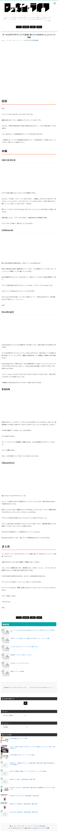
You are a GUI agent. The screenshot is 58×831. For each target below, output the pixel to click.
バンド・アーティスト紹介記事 (31, 40)
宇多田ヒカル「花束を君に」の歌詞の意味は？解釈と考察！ (24, 804)
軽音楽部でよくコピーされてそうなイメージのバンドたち (16, 687)
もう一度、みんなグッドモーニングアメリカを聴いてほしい (25, 646)
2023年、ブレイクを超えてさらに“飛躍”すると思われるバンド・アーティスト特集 (30, 638)
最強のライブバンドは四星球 (17, 671)
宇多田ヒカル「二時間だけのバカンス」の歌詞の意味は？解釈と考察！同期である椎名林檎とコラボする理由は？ (32, 763)
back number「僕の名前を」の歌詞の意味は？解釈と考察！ (24, 812)
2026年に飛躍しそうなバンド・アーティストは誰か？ (22, 755)
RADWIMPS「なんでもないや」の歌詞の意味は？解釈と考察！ (24, 795)
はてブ (39, 27)
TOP (18, 826)
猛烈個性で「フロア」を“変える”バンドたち (21, 655)
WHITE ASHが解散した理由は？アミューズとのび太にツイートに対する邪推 (28, 771)
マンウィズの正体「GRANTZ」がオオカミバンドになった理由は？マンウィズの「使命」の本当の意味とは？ (32, 747)
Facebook (25, 27)
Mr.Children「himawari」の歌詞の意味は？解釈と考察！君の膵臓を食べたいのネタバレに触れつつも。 (32, 788)
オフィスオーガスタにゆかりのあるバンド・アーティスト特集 (43, 687)
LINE (33, 27)
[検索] (15, 703)
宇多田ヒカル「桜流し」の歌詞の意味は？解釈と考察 (22, 779)
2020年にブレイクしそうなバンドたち (20, 663)
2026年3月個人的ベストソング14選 (18, 738)
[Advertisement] (29, 53)
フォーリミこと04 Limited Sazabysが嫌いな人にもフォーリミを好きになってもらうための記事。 (32, 630)
